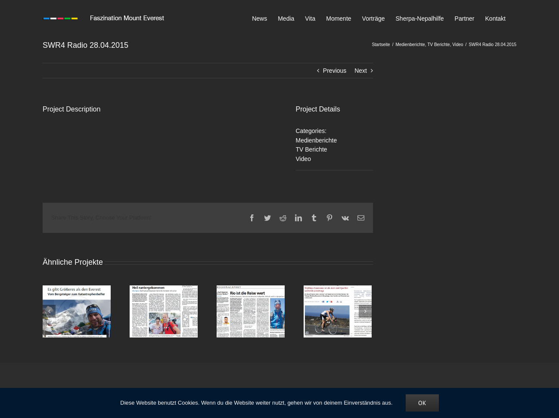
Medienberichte (316, 140)
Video (303, 158)
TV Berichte (311, 149)
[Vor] (365, 311)
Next (360, 70)
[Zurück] (49, 311)
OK (422, 403)
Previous (334, 70)
